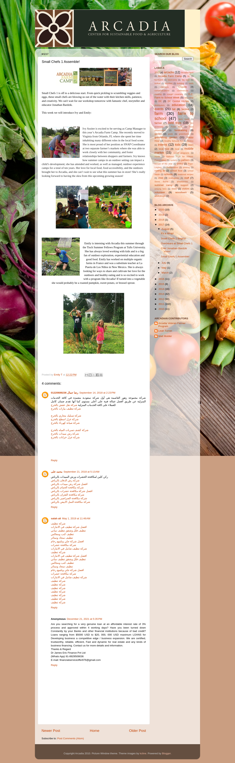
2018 (162, 219)
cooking (158, 94)
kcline (143, 753)
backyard (159, 80)
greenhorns (184, 134)
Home (94, 731)
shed (160, 178)
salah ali (56, 518)
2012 (157, 72)
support (184, 185)
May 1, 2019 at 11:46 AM (76, 518)
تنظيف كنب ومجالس (62, 534)
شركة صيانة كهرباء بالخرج (65, 422)
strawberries (182, 181)
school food (176, 170)
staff (186, 177)
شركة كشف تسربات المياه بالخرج (69, 430)
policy (180, 163)
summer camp (164, 185)
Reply (54, 460)
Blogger (166, 753)
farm (159, 113)
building (180, 83)
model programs (181, 153)
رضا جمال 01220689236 (64, 392)
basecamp (172, 80)
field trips (174, 122)
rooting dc (160, 170)
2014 (162, 289)
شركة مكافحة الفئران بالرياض (67, 494)
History (190, 141)
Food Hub (176, 127)
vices (174, 188)
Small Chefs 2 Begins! (173, 238)
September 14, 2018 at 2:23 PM (97, 392)
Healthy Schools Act (173, 141)
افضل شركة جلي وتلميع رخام (67, 541)
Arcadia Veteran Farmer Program (171, 325)
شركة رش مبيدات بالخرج (65, 433)
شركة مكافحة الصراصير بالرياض (69, 498)
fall (173, 109)
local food (164, 149)
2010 (162, 309)
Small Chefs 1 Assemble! (175, 256)
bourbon (169, 83)
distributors (160, 105)
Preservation (172, 167)
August (166, 229)
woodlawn (181, 192)
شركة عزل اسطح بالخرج (65, 419)
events (159, 109)
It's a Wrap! (167, 233)
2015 (162, 284)
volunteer (160, 192)
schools (168, 174)
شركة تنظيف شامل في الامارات (69, 548)
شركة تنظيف (58, 523)
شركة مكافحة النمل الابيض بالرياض (70, 501)
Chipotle (182, 87)
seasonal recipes (185, 174)
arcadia (169, 72)
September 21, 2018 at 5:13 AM (81, 471)
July (164, 262)
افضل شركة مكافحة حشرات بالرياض (71, 491)
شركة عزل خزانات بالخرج (65, 437)
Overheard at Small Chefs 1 (177, 243)
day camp (188, 97)
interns (162, 144)
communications (162, 90)
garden (158, 134)
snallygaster (173, 178)
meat (177, 149)
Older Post (137, 731)
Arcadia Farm (187, 72)
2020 (162, 209)
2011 (162, 304)
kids (178, 144)
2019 (162, 214)
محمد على (56, 471)
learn (190, 145)
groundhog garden (166, 137)
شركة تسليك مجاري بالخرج (66, 415)
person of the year (163, 164)
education (178, 105)
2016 (162, 279)
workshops (160, 196)
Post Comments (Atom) (70, 738)
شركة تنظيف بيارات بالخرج (66, 408)
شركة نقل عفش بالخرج (64, 405)
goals (170, 134)
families (185, 109)
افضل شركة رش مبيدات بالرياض (69, 484)
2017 (162, 224)
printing (186, 167)
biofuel (158, 83)
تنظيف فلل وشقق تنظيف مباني (68, 530)
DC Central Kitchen (178, 101)
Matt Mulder (165, 336)
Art (188, 76)
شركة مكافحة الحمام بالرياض (67, 487)
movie (157, 156)
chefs (190, 83)
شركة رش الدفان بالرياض (65, 480)
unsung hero (160, 189)
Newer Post (51, 731)
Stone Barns (161, 181)
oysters (173, 160)
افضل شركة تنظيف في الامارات (69, 527)
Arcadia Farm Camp (170, 76)
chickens (165, 87)
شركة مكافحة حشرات (63, 545)
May (164, 267)
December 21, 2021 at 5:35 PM (84, 619)
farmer (158, 123)
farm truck (184, 119)
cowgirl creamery (175, 94)
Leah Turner (165, 330)
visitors (185, 188)
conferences (182, 90)
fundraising (180, 130)
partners (185, 160)
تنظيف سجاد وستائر (62, 537)
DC (160, 101)
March (165, 272)
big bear (186, 80)
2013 (162, 294)
